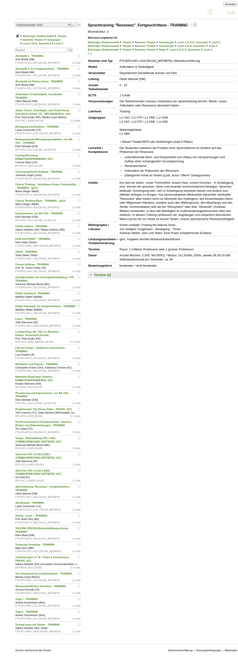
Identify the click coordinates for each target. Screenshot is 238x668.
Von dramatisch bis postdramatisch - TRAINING (44, 573)
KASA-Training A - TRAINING (33, 293)
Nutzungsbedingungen (208, 650)
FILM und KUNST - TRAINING (33, 238)
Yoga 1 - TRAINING (27, 599)
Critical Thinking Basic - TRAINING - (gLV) (40, 200)
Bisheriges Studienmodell (38, 36)
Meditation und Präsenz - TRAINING (37, 364)
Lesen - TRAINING (26, 318)
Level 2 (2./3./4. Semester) (192, 42)
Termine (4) (102, 275)
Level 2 (216, 42)
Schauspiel (53, 39)
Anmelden (230, 4)
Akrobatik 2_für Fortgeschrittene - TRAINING (42, 68)
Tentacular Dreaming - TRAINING (35, 544)
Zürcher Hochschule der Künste (33, 650)
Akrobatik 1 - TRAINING (29, 55)
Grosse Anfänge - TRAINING (32, 264)
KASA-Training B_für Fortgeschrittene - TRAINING (45, 306)
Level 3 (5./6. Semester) (37, 43)
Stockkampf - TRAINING (30, 502)
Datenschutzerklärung (180, 650)
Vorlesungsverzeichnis (49, 12)
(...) (90, 53)
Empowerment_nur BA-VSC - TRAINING (39, 213)
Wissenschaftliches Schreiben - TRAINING (41, 586)
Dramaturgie (166, 42)
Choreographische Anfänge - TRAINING (39, 171)
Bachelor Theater (33, 39)
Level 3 (58, 43)
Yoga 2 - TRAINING (27, 611)
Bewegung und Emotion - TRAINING (37, 126)
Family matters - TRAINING (31, 226)
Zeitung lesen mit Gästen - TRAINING (38, 624)
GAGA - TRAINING (26, 251)
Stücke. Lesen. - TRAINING (31, 515)
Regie (162, 49)
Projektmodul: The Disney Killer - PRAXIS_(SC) (44, 409)
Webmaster (231, 650)
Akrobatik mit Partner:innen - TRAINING (39, 81)
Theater (62, 36)
